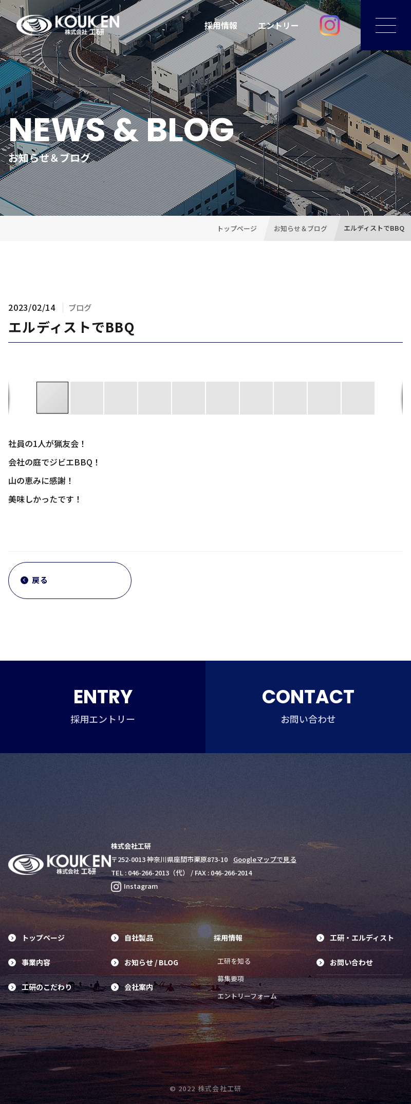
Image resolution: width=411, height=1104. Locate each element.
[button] (87, 398)
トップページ (36, 937)
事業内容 (29, 962)
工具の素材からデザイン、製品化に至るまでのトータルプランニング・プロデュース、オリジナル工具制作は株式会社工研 (67, 25)
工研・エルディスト (355, 937)
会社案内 (132, 987)
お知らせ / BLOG (144, 962)
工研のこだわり (40, 987)
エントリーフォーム (247, 996)
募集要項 (230, 978)
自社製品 (132, 937)
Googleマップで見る (264, 859)
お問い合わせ (344, 962)
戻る (34, 580)
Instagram (134, 886)
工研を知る (234, 961)
